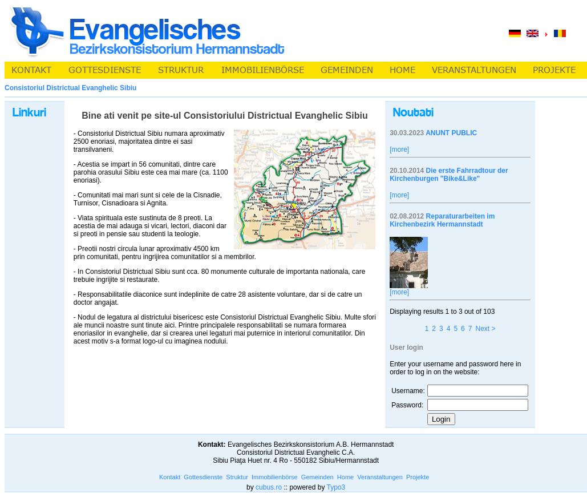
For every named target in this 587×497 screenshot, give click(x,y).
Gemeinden (317, 477)
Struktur (237, 477)
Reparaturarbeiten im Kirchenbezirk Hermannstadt (442, 220)
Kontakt (169, 477)
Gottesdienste (203, 477)
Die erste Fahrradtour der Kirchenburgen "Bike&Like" (449, 175)
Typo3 (336, 487)
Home (345, 477)
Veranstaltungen (380, 477)
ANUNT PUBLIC (451, 133)
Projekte (417, 477)
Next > (485, 329)
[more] (399, 149)
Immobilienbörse (275, 477)
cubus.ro (269, 487)
